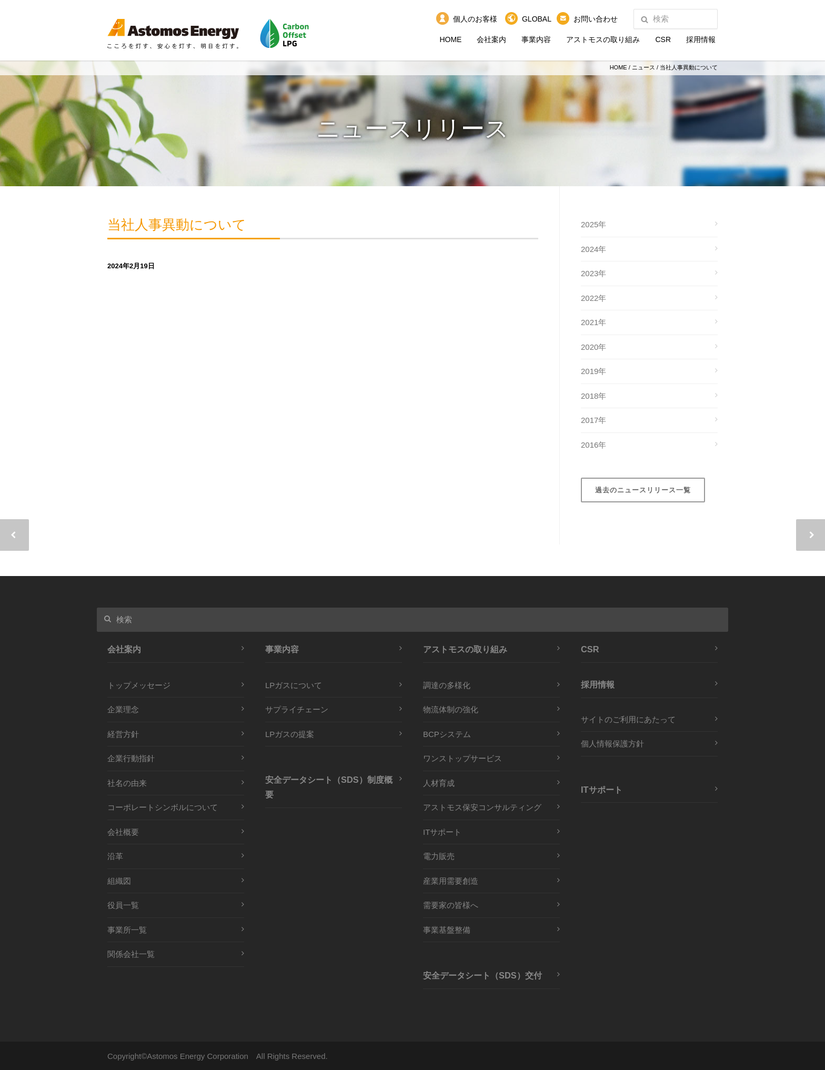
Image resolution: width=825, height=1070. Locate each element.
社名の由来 (127, 783)
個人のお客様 (475, 19)
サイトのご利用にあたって (628, 719)
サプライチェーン (296, 709)
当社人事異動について (203, 228)
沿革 (115, 856)
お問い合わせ (596, 19)
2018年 (593, 395)
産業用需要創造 (450, 880)
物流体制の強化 (450, 709)
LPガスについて (293, 685)
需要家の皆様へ (450, 905)
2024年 (593, 249)
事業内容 (536, 39)
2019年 (593, 371)
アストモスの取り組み (603, 39)
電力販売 (439, 856)
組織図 (119, 880)
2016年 (593, 444)
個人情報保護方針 (612, 743)
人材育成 (439, 783)
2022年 (593, 298)
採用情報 (701, 39)
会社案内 (491, 39)
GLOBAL (536, 19)
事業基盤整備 (446, 929)
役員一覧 (123, 905)
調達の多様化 (446, 685)
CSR (663, 39)
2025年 (593, 224)
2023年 (593, 273)
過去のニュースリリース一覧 (643, 490)
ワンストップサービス (462, 758)
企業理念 (123, 709)
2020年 (593, 346)
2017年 (593, 420)
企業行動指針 (131, 758)
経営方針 (123, 734)
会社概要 (123, 831)
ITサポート (442, 831)
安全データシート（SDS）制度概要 (329, 787)
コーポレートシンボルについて (162, 807)
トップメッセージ (138, 685)
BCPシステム (447, 734)
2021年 (593, 322)
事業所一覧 (127, 929)
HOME (450, 39)
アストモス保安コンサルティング (482, 807)
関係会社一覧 (131, 954)
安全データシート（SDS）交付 (482, 975)
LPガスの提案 (289, 734)
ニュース (643, 67)
